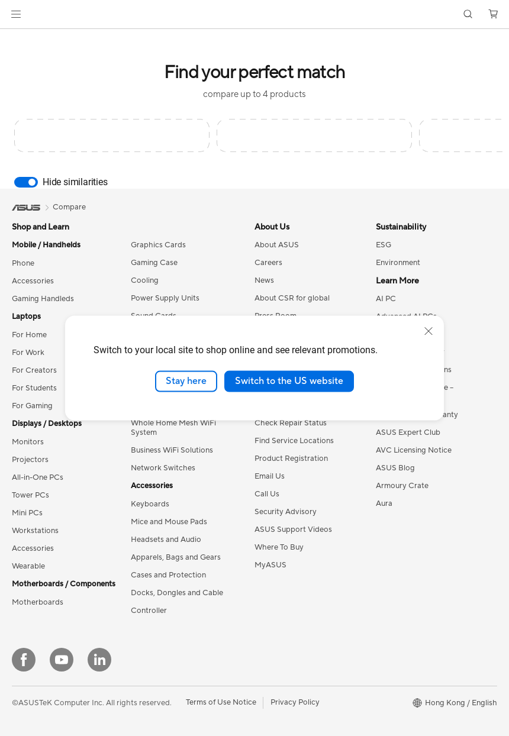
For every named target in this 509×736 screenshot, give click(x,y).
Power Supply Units (165, 298)
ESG (383, 245)
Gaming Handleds (43, 299)
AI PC (386, 299)
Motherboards (37, 602)
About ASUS (276, 245)
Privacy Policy (295, 702)
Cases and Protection (168, 575)
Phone (23, 263)
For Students (34, 388)
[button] (16, 14)
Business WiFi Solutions (172, 450)
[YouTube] (61, 660)
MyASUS (270, 565)
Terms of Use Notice (221, 702)
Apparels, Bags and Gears (176, 557)
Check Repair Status (290, 423)
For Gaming (32, 406)
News (264, 280)
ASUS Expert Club (408, 432)
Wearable (28, 566)
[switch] (26, 182)
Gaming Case (154, 262)
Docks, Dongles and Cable (177, 593)
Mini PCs (27, 513)
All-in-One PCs (37, 477)
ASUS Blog (395, 468)
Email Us (269, 476)
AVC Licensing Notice (414, 450)
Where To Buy (279, 547)
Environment (398, 262)
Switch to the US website (289, 381)
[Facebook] (24, 660)
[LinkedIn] (99, 660)
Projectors (30, 459)
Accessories (33, 281)
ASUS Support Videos (293, 529)
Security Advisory (285, 512)
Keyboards (150, 504)
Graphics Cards (158, 245)
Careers (268, 262)
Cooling (145, 280)
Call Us (266, 494)
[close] (428, 331)
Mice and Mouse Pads (169, 522)
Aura (384, 503)
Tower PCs (30, 495)
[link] (255, 14)
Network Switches (163, 468)
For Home (29, 335)
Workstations (35, 530)
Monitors (28, 442)
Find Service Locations (294, 441)
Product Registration (291, 458)
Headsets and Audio (166, 539)
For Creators (34, 370)
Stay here (186, 381)
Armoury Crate (402, 485)
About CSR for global (292, 298)
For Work (28, 352)
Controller (149, 610)
